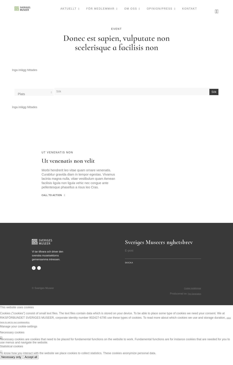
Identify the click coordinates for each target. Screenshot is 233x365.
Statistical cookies (11, 352)
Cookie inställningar (189, 293)
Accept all (31, 362)
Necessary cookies (12, 338)
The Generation (192, 299)
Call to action (53, 200)
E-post (129, 255)
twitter (40, 273)
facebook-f (34, 273)
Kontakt (189, 9)
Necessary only (11, 362)
